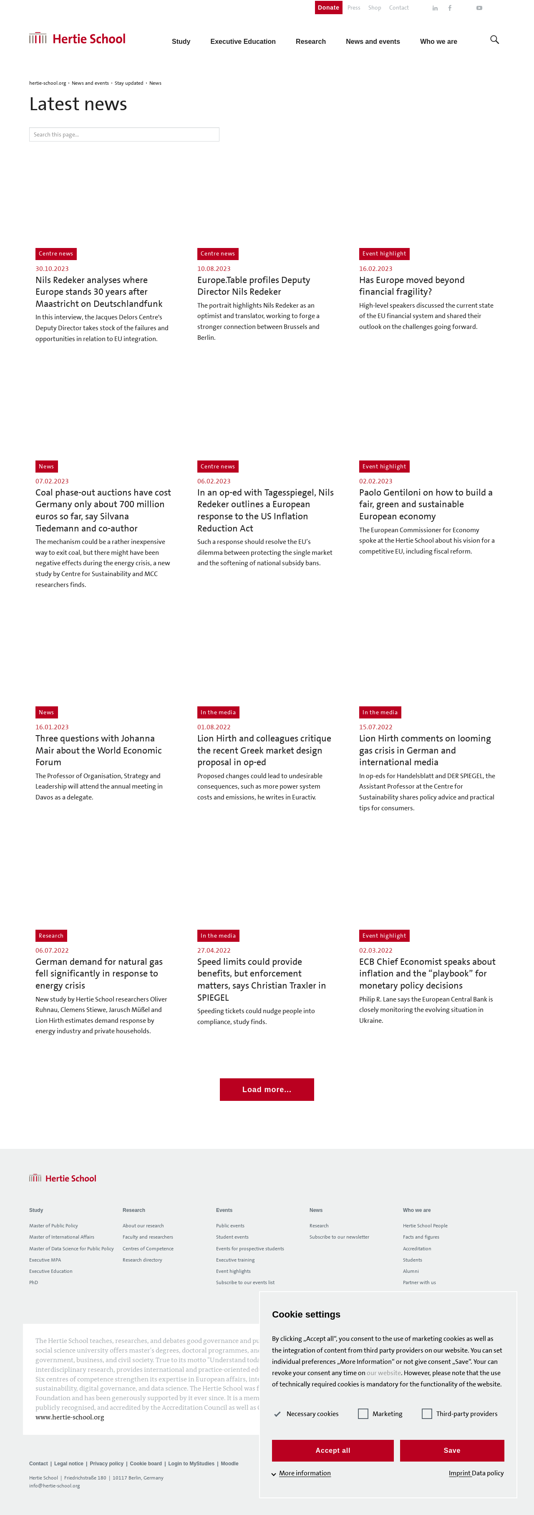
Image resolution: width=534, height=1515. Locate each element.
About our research (143, 1225)
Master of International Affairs (61, 1237)
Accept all (339, 1450)
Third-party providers (462, 1414)
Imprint (460, 1473)
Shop (374, 7)
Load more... (267, 1089)
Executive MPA (45, 1260)
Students (412, 1260)
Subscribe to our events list (245, 1282)
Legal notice (68, 1464)
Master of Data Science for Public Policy (71, 1248)
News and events (90, 83)
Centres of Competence (148, 1248)
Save (454, 1450)
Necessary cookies (313, 1414)
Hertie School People (425, 1225)
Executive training (235, 1260)
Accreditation (417, 1248)
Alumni (411, 1271)
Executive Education (51, 1271)
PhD (33, 1282)
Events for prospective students (250, 1248)
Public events (230, 1225)
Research (319, 1225)
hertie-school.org (47, 83)
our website (417, 1361)
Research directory (142, 1260)
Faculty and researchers (148, 1237)
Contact (399, 7)
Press (354, 7)
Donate (329, 7)
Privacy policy (106, 1464)
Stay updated (129, 83)
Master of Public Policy (53, 1225)
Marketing (385, 1414)
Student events (232, 1237)
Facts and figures (421, 1237)
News (155, 83)
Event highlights (233, 1271)
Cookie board (146, 1464)
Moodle (230, 1464)
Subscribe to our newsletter (339, 1237)
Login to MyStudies (192, 1464)
